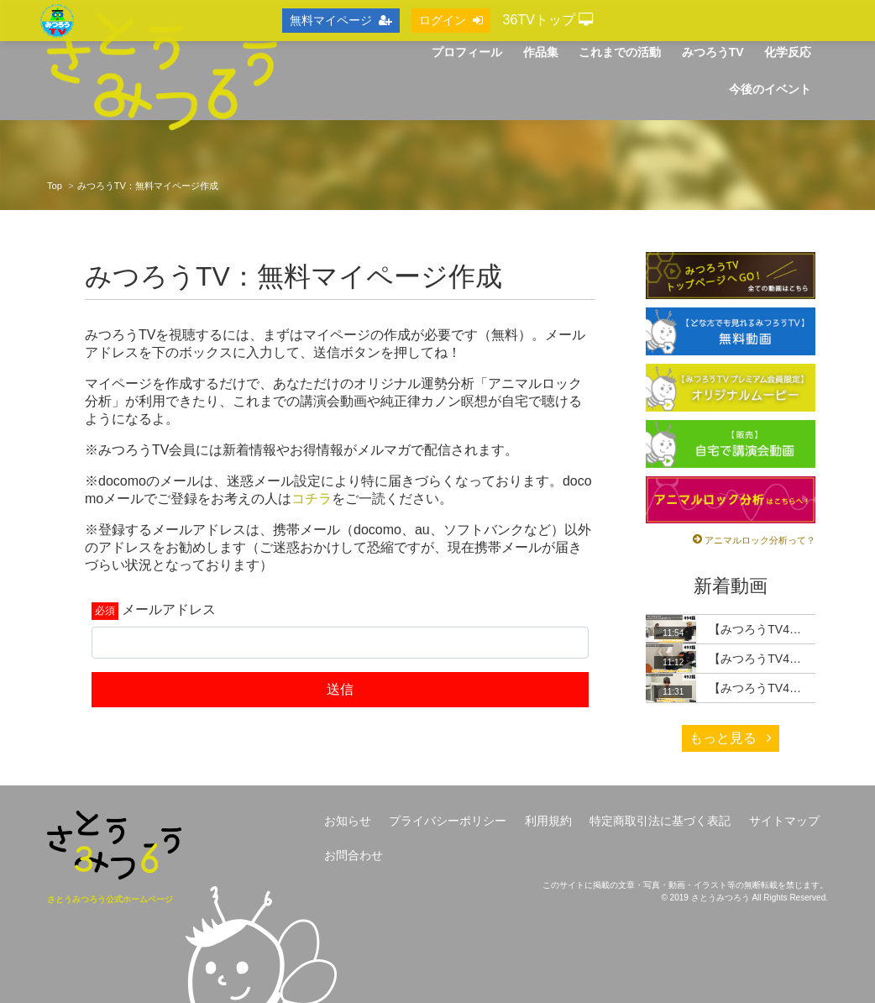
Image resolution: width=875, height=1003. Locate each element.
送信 (340, 689)
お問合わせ (353, 855)
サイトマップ (784, 820)
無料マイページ (341, 20)
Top (54, 186)
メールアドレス (169, 609)
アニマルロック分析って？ (760, 540)
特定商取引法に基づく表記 (660, 820)
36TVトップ (548, 20)
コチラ (311, 498)
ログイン (451, 20)
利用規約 (548, 820)
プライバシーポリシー (447, 820)
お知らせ (347, 820)
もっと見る (730, 738)
